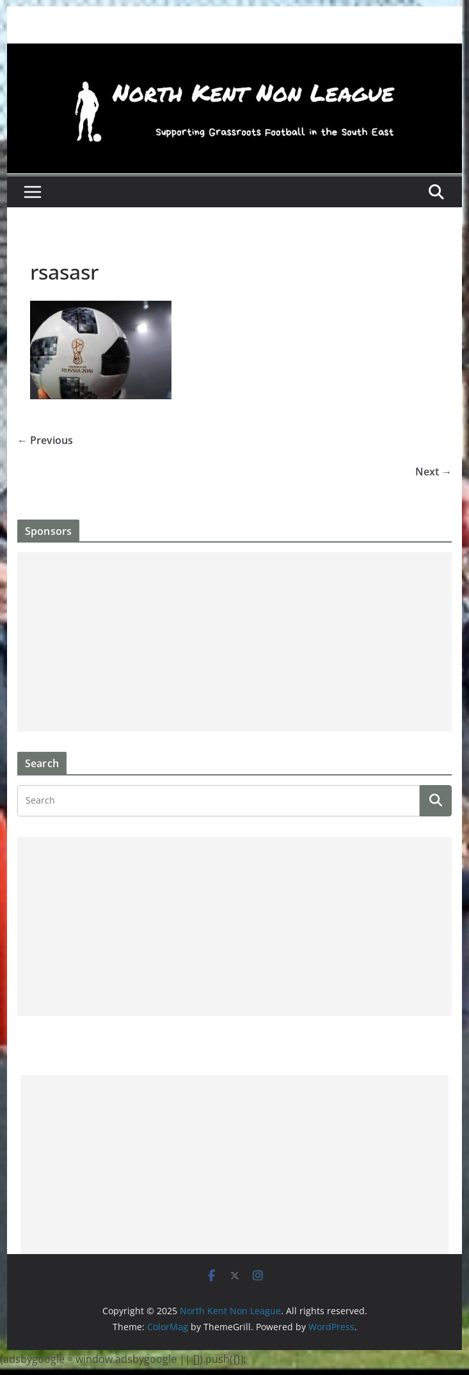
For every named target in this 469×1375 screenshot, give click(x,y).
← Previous (45, 440)
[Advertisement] (234, 641)
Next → (433, 472)
